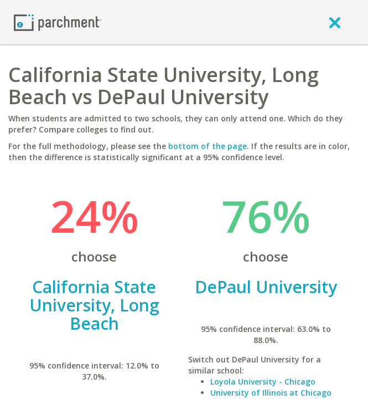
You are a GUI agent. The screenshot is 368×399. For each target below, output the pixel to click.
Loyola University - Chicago (262, 381)
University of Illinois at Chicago (270, 392)
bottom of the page (207, 146)
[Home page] (57, 22)
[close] (335, 22)
